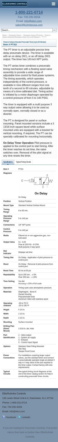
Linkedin (26, 417)
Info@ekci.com (33, 21)
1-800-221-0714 (29, 12)
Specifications (8, 162)
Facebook (11, 417)
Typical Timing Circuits (23, 162)
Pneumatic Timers (15, 35)
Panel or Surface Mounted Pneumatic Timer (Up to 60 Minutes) (26, 36)
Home (4, 35)
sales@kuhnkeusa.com (29, 24)
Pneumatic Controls (35, 428)
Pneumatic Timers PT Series (33, 35)
